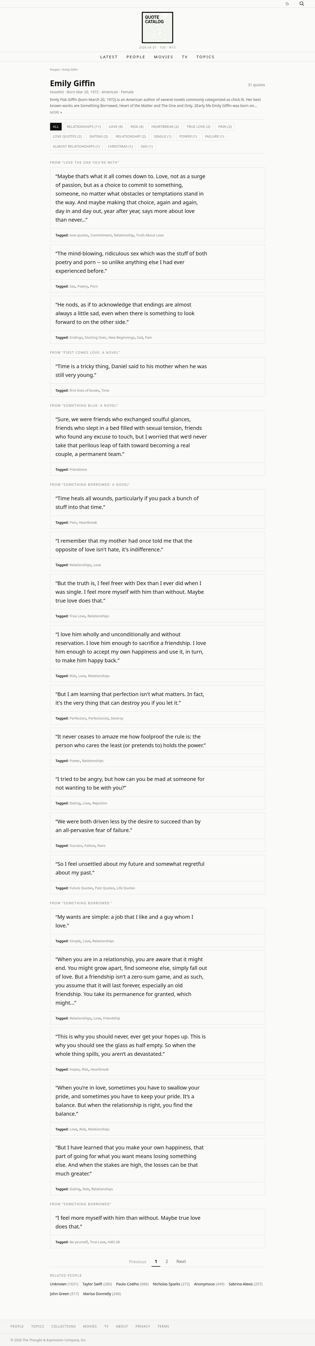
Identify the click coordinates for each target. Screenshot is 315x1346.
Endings (76, 337)
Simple (75, 941)
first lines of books (84, 390)
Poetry (82, 286)
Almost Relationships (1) (76, 146)
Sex (72, 286)
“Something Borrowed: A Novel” (96, 484)
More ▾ (56, 112)
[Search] (301, 3)
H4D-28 (114, 1242)
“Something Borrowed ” (87, 903)
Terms (163, 1326)
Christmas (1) (120, 146)
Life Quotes (126, 888)
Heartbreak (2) (165, 126)
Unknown (64, 1283)
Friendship (111, 1018)
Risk (73, 675)
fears (102, 845)
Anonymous (209, 1283)
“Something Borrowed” (87, 1204)
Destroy (117, 718)
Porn (94, 286)
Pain (148, 337)
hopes (74, 1069)
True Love (77, 616)
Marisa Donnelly (102, 1293)
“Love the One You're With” (90, 162)
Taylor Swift (97, 1283)
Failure (89, 845)
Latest (109, 56)
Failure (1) (214, 136)
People (136, 56)
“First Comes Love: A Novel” (91, 352)
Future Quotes (81, 888)
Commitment (101, 235)
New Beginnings (121, 337)
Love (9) (116, 126)
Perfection (78, 718)
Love (97, 564)
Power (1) (188, 136)
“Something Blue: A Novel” (90, 405)
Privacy (142, 1326)
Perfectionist (98, 718)
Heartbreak (88, 522)
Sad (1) (147, 146)
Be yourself (79, 1242)
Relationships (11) (84, 126)
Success (76, 845)
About (122, 1326)
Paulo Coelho (132, 1283)
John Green (64, 1293)
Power (75, 760)
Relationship (124, 235)
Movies (163, 56)
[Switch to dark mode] (287, 4)
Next (181, 1261)
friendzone (78, 469)
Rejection (99, 803)
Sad (140, 337)
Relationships (80, 564)
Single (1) (163, 136)
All (56, 126)
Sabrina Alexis (245, 1283)
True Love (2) (198, 126)
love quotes (79, 235)
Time (105, 390)
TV (185, 56)
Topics (205, 56)
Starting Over (95, 337)
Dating (75, 803)
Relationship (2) (131, 136)
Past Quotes (104, 888)
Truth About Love (150, 235)
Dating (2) (99, 136)
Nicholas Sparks (171, 1283)
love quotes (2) (67, 136)
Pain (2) (225, 126)
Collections (63, 1326)
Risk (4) (137, 126)
